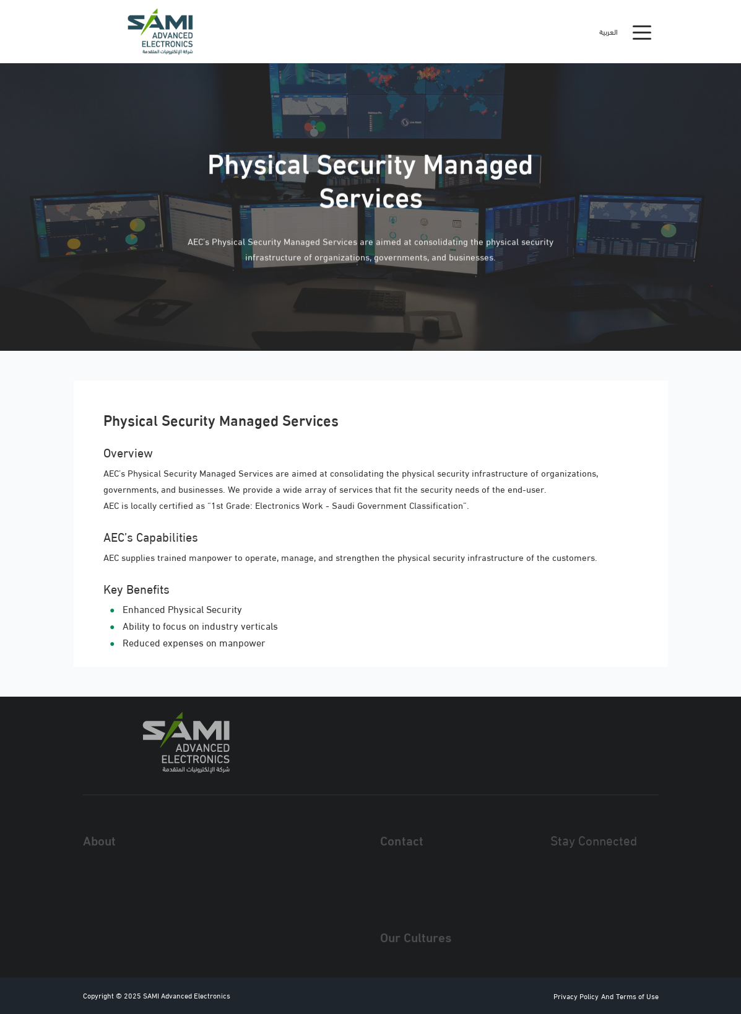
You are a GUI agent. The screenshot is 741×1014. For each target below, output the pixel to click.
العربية (608, 31)
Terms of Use (637, 995)
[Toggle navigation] (642, 31)
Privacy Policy (576, 995)
